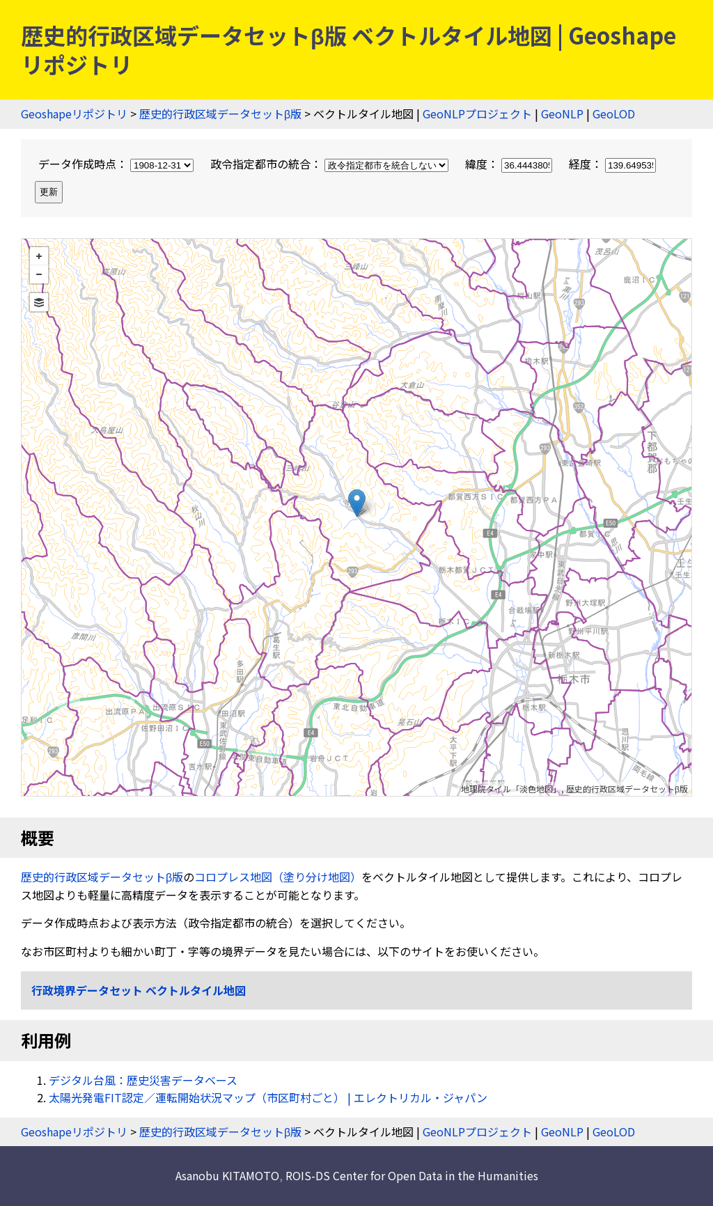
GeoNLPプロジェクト (477, 113)
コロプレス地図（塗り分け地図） (277, 876)
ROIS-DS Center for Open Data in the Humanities (411, 1175)
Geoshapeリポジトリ (74, 113)
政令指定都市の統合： (330, 163)
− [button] (39, 274)
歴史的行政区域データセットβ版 (220, 113)
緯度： (510, 163)
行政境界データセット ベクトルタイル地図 (138, 990)
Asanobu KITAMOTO (227, 1175)
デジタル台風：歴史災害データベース (143, 1080)
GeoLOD (614, 113)
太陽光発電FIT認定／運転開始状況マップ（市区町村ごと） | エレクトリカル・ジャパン (268, 1097)
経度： (612, 163)
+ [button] (39, 256)
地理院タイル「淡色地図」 (511, 788)
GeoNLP (562, 113)
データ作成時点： (117, 163)
